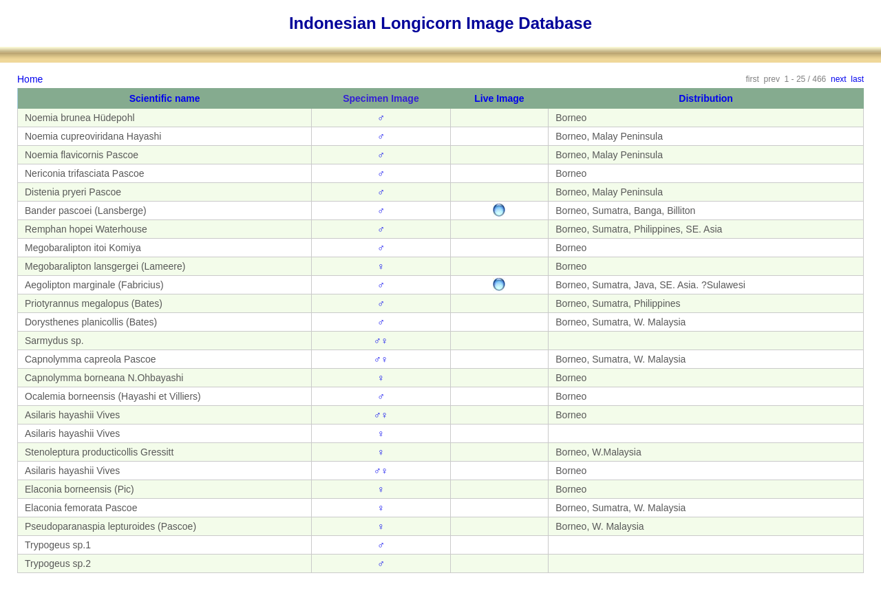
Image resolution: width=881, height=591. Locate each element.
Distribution (706, 98)
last (857, 79)
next (839, 79)
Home (30, 79)
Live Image (499, 98)
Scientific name (164, 98)
